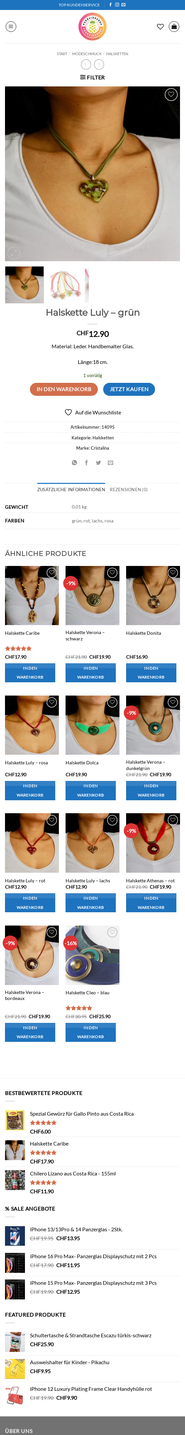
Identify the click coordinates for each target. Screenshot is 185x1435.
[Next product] (86, 64)
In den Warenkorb (64, 389)
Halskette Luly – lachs (88, 880)
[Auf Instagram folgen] (117, 5)
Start (62, 54)
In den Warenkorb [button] (30, 673)
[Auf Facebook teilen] (86, 463)
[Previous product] (99, 64)
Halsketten (117, 54)
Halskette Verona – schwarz (85, 635)
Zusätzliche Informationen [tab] (71, 489)
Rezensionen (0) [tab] (129, 489)
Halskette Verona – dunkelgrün (145, 765)
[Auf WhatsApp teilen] (74, 463)
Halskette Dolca (82, 762)
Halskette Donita (143, 633)
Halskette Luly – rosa (26, 762)
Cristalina (100, 448)
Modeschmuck (86, 54)
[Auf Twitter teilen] (98, 463)
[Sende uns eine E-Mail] (123, 5)
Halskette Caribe (22, 633)
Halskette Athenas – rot (150, 880)
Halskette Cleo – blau (87, 992)
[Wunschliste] (160, 26)
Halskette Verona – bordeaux (24, 995)
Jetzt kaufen (129, 389)
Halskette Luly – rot (25, 880)
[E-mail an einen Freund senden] (110, 463)
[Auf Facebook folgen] (110, 5)
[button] (11, 26)
